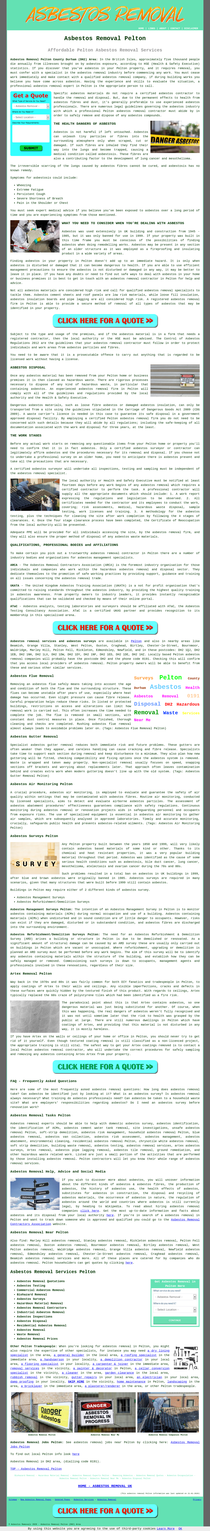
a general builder (69, 1355)
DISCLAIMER (191, 28)
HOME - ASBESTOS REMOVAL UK (105, 1486)
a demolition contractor (121, 1359)
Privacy (197, 1500)
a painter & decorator (92, 1368)
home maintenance (131, 1381)
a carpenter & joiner (110, 1364)
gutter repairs (84, 1377)
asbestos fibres (114, 166)
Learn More (166, 1528)
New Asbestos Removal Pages (36, 1500)
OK (180, 1528)
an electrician (149, 1377)
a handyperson (52, 1359)
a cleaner (70, 1373)
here (110, 1215)
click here (89, 1211)
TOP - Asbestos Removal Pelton (36, 1469)
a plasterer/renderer (102, 1386)
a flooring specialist (39, 1364)
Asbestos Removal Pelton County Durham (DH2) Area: (54, 59)
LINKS (151, 28)
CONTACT (175, 28)
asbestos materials (41, 290)
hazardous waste (95, 384)
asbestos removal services (48, 1258)
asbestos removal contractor (117, 343)
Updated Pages (62, 1500)
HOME (141, 28)
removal (132, 278)
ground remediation (173, 1150)
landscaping (177, 1381)
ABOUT (162, 28)
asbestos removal (116, 77)
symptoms (70, 215)
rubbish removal (23, 1377)
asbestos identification (177, 1123)
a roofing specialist (139, 1355)
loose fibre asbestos (99, 405)
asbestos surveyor (148, 448)
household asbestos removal (152, 1132)
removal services (24, 1368)
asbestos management (94, 557)
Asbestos (61, 132)
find (22, 1240)
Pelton (136, 641)
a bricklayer (31, 1386)
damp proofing (22, 1381)
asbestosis (107, 154)
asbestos (92, 68)
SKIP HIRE (76, 1381)
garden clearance (119, 1373)
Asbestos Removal (106, 1500)
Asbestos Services (84, 1500)
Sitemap (13, 1500)
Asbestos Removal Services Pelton (52, 1272)
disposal (93, 536)
